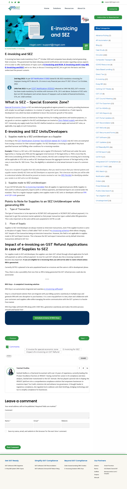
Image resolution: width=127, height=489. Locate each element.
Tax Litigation (101, 196)
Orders (98, 181)
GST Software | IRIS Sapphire (14, 466)
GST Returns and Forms (105, 133)
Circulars (99, 55)
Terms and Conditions (73, 487)
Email (36, 421)
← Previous (11, 338)
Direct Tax (100, 74)
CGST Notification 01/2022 (42, 88)
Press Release (101, 186)
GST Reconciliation (103, 123)
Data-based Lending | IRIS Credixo (75, 466)
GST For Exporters (103, 103)
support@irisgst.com (110, 2)
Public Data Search (103, 191)
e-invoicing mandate (35, 187)
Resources (69, 8)
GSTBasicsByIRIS (102, 147)
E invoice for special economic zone (42, 349)
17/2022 (47, 78)
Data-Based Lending (104, 69)
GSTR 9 (99, 157)
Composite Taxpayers (104, 60)
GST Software (101, 137)
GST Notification (37, 78)
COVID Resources (103, 65)
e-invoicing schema (60, 230)
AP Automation (102, 40)
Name (8, 421)
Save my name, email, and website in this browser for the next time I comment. (37, 431)
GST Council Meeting (104, 99)
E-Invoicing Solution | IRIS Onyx (74, 469)
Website (64, 421)
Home (46, 8)
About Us (81, 8)
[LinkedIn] (12, 1)
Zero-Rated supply (66, 120)
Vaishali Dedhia (12, 49)
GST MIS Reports (102, 113)
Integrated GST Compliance (107, 162)
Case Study (100, 50)
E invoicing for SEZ (71, 349)
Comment (8, 410)
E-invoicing (100, 79)
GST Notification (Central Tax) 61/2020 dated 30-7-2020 (42, 141)
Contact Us (113, 9)
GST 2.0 (99, 94)
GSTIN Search (101, 152)
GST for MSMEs (102, 108)
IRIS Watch (100, 171)
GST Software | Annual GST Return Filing (47, 469)
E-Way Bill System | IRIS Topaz (14, 469)
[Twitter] (15, 1)
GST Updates (101, 142)
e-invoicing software (53, 289)
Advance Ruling (102, 35)
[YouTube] (19, 1)
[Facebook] (9, 1)
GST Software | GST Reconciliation (45, 466)
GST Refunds (101, 128)
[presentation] (20, 439)
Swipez (96, 475)
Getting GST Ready (103, 89)
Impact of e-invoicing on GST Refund (42, 352)
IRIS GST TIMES (102, 167)
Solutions (57, 8)
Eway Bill (99, 84)
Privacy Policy (60, 487)
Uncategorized (102, 201)
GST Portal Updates (104, 118)
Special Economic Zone (15, 107)
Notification (100, 176)
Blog (98, 45)
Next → (84, 338)
